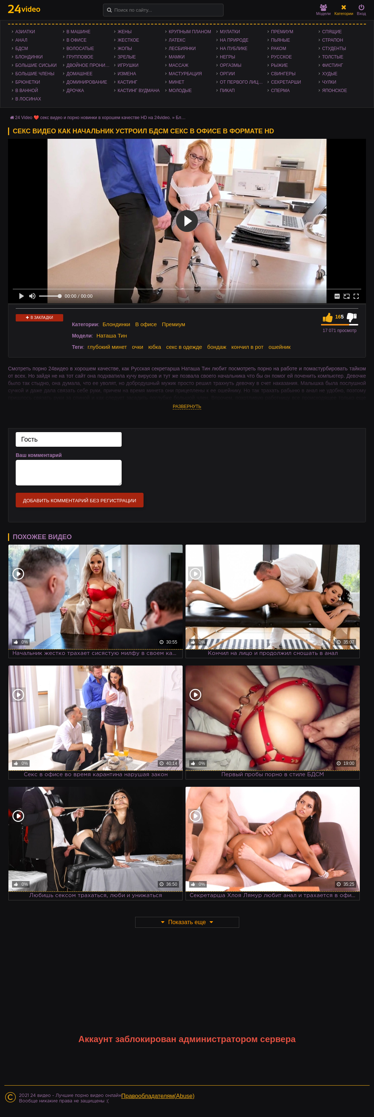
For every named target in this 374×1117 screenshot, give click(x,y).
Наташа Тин (111, 335)
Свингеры (283, 73)
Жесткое (128, 40)
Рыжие (279, 65)
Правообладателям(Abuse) (158, 1096)
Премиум (282, 31)
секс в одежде (184, 347)
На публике (234, 48)
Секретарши (286, 82)
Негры (227, 57)
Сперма (280, 90)
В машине (78, 31)
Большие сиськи (36, 65)
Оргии (227, 73)
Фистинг (332, 65)
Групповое (79, 57)
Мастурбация (185, 73)
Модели (323, 10)
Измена (127, 73)
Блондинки (29, 57)
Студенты (334, 48)
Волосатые (80, 48)
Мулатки (230, 31)
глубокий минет (107, 347)
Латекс (177, 40)
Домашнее (79, 73)
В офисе (76, 40)
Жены (124, 31)
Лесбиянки (182, 48)
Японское (334, 90)
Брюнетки (27, 82)
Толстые (332, 57)
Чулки (329, 82)
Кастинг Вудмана (139, 90)
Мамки (177, 57)
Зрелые (127, 57)
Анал (21, 40)
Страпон (332, 40)
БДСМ (21, 48)
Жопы (125, 48)
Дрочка (75, 90)
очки (137, 347)
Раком (278, 48)
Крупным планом (190, 31)
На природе (234, 40)
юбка (154, 347)
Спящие (332, 31)
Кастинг (127, 82)
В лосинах (28, 99)
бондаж (216, 347)
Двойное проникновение (90, 65)
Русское (281, 57)
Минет (176, 82)
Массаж (178, 65)
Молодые (180, 90)
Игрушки (128, 65)
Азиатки (25, 31)
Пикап (227, 90)
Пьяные (280, 40)
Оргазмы (230, 65)
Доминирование (86, 82)
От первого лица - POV (243, 82)
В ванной (26, 90)
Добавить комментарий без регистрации (79, 500)
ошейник (279, 347)
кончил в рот (248, 347)
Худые (329, 73)
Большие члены (34, 73)
